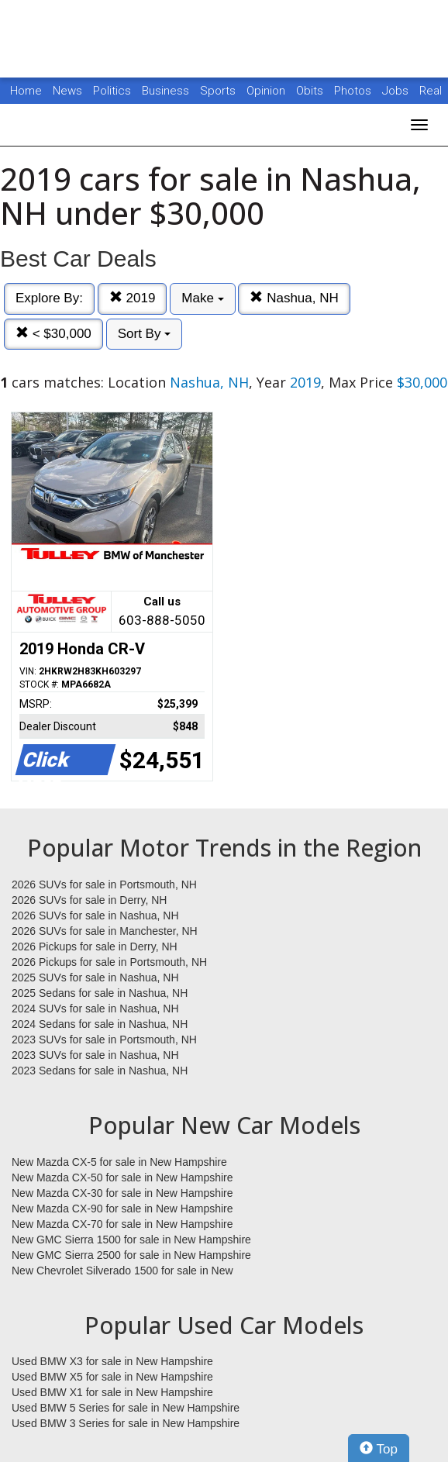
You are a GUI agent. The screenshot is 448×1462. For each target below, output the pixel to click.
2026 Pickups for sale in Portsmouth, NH (109, 962)
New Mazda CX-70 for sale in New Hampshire (122, 1224)
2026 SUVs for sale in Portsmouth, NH (104, 884)
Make (202, 298)
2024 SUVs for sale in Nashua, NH (95, 1008)
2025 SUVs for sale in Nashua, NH (95, 977)
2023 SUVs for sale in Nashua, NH (95, 1055)
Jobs (397, 91)
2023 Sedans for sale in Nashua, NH (100, 1070)
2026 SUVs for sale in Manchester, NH (105, 931)
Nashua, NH (294, 298)
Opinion (267, 91)
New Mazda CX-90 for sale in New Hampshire (122, 1208)
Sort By (144, 333)
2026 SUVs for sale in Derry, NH (89, 900)
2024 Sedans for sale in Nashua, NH (100, 1024)
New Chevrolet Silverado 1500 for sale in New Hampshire (122, 1271)
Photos (354, 91)
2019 (132, 298)
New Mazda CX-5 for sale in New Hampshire (119, 1162)
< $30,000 (53, 333)
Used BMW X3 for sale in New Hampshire (112, 1361)
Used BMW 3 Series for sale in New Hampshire (126, 1423)
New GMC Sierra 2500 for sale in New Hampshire (131, 1255)
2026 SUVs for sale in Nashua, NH (95, 915)
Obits (311, 91)
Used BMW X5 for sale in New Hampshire (112, 1377)
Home (26, 91)
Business (167, 91)
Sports (219, 91)
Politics (112, 91)
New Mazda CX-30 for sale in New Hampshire (122, 1193)
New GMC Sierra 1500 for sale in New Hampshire (131, 1239)
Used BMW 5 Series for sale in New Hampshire (126, 1408)
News (67, 91)
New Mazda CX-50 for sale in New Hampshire (122, 1177)
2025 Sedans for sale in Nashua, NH (100, 993)
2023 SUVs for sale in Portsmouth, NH (104, 1039)
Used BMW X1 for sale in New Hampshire (112, 1392)
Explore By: (49, 298)
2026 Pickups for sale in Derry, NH (94, 946)
